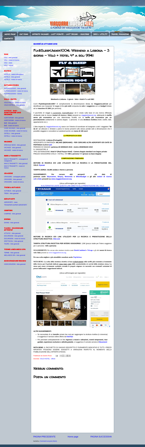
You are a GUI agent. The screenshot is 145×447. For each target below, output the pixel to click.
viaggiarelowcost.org (88, 115)
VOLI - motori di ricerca (11, 60)
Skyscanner (51, 177)
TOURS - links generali (11, 244)
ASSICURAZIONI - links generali (14, 264)
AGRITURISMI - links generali (14, 118)
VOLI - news (8, 63)
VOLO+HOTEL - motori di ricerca (15, 102)
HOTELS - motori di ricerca (13, 79)
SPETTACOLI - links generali (13, 241)
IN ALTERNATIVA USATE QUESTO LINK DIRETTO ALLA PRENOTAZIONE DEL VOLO (72, 186)
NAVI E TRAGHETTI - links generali (15, 163)
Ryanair (42, 165)
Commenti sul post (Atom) (48, 441)
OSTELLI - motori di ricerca (13, 136)
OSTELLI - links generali (12, 133)
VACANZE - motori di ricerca (13, 150)
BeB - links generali (10, 123)
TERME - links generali (11, 253)
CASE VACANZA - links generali (14, 128)
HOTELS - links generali (12, 77)
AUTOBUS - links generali (12, 191)
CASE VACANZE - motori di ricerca (15, 131)
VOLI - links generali (10, 57)
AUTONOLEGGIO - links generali (15, 88)
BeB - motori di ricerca (11, 125)
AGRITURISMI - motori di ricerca (14, 120)
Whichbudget (81, 177)
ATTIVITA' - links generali (12, 233)
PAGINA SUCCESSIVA (101, 437)
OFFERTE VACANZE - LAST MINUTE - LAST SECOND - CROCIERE (60, 34)
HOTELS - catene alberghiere (14, 74)
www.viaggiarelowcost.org (61, 179)
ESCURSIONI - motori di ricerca (14, 238)
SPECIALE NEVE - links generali (15, 145)
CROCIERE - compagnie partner (14, 177)
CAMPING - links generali (12, 214)
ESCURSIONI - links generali (13, 236)
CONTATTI (8, 38)
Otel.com (56, 239)
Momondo (68, 177)
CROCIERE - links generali (13, 179)
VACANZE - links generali (12, 147)
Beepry (60, 177)
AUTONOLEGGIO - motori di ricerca (16, 91)
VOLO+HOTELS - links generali (14, 105)
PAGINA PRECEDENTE (44, 437)
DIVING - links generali (11, 223)
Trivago (90, 250)
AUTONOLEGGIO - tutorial (13, 94)
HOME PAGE (10, 34)
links (40, 179)
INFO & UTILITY (100, 34)
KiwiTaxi (70, 337)
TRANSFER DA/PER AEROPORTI (15, 205)
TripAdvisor (77, 257)
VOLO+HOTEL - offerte (47, 359)
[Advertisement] (17, 45)
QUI (50, 145)
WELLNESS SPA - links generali (14, 255)
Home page (73, 437)
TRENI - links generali (11, 193)
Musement (103, 342)
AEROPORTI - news (11, 202)
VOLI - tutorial (8, 65)
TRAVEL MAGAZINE (120, 34)
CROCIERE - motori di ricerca (14, 182)
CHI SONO (24, 34)
